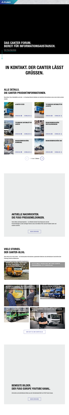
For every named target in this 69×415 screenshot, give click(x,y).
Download (28, 115)
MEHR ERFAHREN (34, 231)
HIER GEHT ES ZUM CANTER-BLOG (34, 332)
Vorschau (18, 115)
